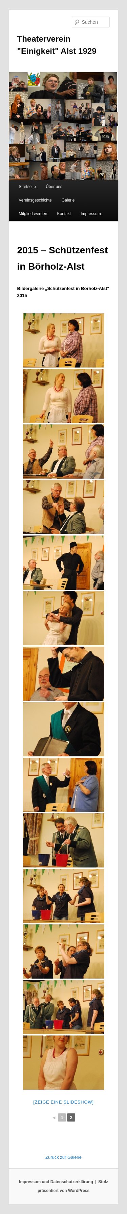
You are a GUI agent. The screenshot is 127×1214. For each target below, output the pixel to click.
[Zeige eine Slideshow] (63, 1102)
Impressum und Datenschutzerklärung (56, 1181)
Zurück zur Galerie (63, 1157)
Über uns (54, 186)
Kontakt (64, 213)
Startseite (27, 186)
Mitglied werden (33, 213)
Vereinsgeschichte (35, 200)
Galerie (68, 200)
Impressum (91, 213)
